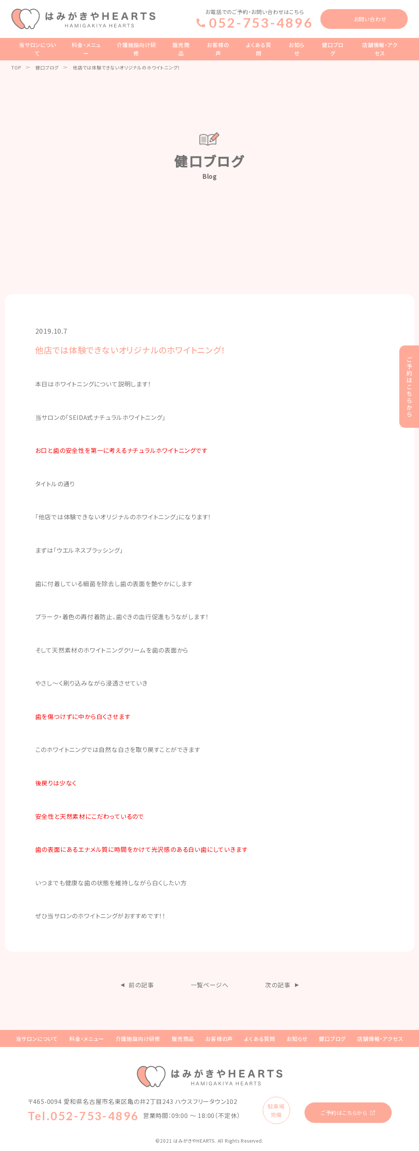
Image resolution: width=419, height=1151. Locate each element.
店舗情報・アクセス (380, 49)
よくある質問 (258, 49)
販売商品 (181, 49)
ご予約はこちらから (344, 1112)
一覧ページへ (210, 984)
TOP (16, 67)
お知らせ (296, 49)
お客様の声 (218, 49)
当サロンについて (37, 49)
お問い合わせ (370, 19)
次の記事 (277, 984)
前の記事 (141, 984)
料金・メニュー (86, 49)
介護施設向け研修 (136, 49)
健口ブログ (333, 49)
